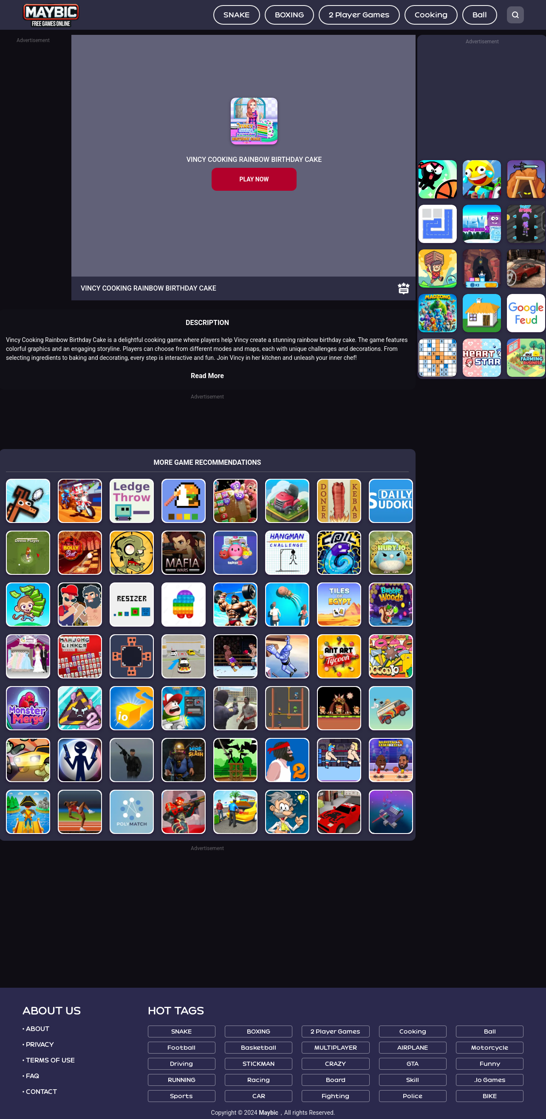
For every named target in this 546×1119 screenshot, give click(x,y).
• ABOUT (36, 1029)
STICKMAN (258, 1064)
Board (335, 1080)
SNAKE (236, 14)
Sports (181, 1096)
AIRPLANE (412, 1048)
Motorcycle (489, 1048)
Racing (258, 1080)
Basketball (258, 1048)
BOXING (289, 14)
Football (181, 1048)
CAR (258, 1096)
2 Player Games (359, 14)
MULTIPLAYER (335, 1048)
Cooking (431, 14)
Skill (412, 1080)
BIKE (490, 1096)
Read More (207, 376)
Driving (181, 1064)
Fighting (335, 1096)
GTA (413, 1064)
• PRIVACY (38, 1045)
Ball (479, 14)
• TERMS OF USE (49, 1060)
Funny (490, 1064)
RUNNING (181, 1080)
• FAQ (31, 1076)
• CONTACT (40, 1092)
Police (412, 1096)
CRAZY (335, 1064)
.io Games (490, 1080)
